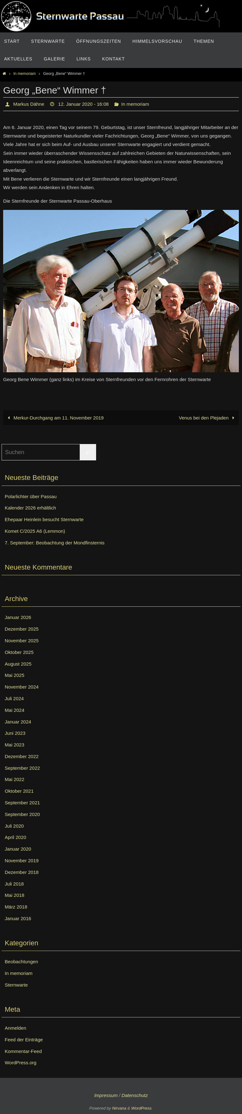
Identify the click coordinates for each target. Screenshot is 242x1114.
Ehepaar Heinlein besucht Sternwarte (46, 519)
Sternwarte (17, 984)
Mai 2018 (15, 895)
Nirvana (119, 1108)
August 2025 (19, 664)
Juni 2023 (15, 733)
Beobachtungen (22, 962)
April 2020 (16, 837)
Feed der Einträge (25, 1039)
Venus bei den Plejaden (207, 417)
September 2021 (23, 802)
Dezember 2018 (23, 872)
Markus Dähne (29, 104)
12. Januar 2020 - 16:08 (86, 104)
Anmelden (16, 1028)
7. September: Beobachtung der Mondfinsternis (57, 542)
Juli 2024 (15, 698)
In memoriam (24, 73)
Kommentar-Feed (24, 1051)
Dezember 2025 (23, 629)
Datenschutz (135, 1095)
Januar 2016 (19, 918)
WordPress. (142, 1108)
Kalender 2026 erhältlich (32, 508)
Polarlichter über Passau (32, 496)
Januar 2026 (19, 617)
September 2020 (23, 814)
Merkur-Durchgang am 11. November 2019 (55, 417)
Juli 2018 (15, 883)
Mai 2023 (15, 744)
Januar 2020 (19, 849)
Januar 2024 (19, 721)
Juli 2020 (15, 826)
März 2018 (17, 907)
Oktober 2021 (20, 791)
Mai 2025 (15, 675)
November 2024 (23, 686)
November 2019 (23, 860)
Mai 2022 (15, 779)
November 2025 (23, 640)
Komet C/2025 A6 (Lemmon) (37, 531)
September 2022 (23, 768)
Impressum (106, 1095)
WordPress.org (21, 1063)
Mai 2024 (15, 710)
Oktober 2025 (20, 652)
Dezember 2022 (23, 756)
